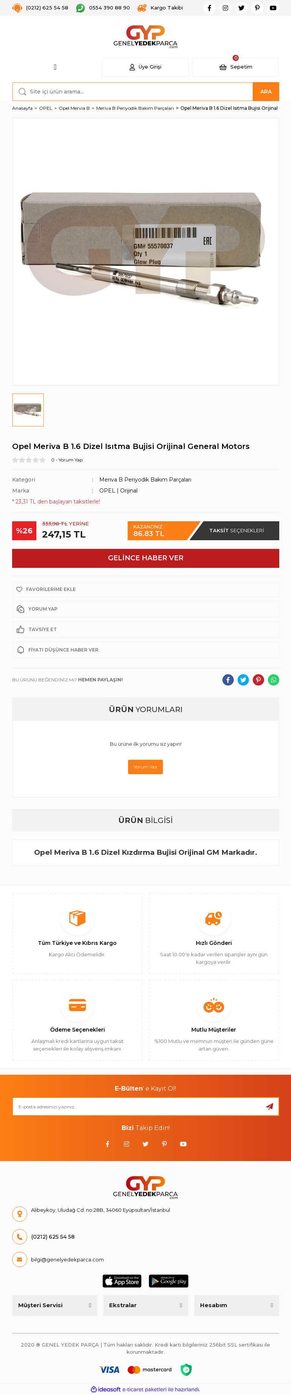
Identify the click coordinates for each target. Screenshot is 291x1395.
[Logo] (146, 36)
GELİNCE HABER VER (145, 558)
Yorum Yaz (145, 767)
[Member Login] (145, 67)
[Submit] (269, 1106)
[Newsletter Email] (145, 1106)
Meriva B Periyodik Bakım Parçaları (145, 479)
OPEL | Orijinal (118, 490)
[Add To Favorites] (145, 589)
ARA (266, 91)
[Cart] (235, 67)
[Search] (145, 91)
